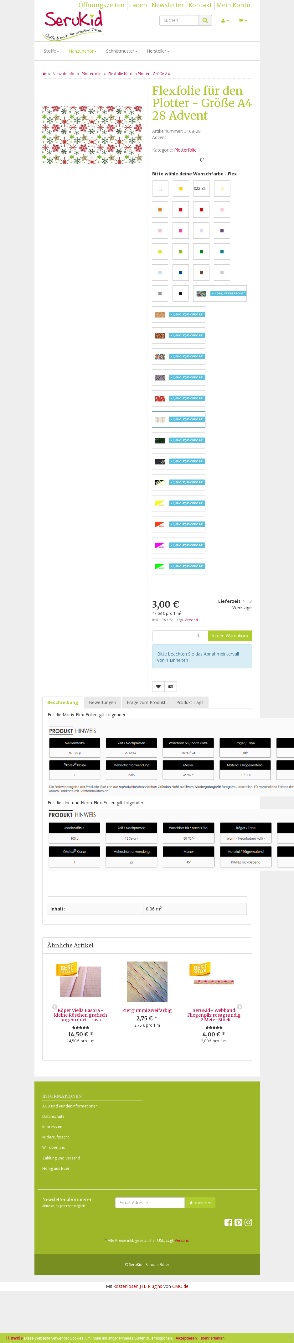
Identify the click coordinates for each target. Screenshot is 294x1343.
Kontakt (200, 5)
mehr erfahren (212, 1338)
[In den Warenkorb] (230, 635)
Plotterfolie (185, 150)
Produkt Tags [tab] (190, 702)
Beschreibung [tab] (62, 702)
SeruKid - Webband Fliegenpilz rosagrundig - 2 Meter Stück (214, 1015)
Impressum (52, 1126)
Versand (191, 620)
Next (239, 1007)
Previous (54, 1007)
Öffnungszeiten (102, 5)
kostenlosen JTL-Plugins (138, 1286)
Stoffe (51, 51)
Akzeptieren (186, 1338)
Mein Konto (233, 5)
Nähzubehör (83, 51)
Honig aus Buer (56, 1168)
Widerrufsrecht (55, 1137)
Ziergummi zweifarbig (147, 1010)
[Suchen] (179, 20)
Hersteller (158, 51)
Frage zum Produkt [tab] (146, 702)
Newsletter (168, 5)
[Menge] (180, 635)
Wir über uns (53, 1147)
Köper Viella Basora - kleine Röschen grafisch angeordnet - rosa (80, 1015)
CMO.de (180, 1286)
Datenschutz (53, 1116)
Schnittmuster (121, 51)
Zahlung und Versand (61, 1158)
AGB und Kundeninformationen (70, 1106)
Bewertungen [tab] (102, 702)
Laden (138, 5)
